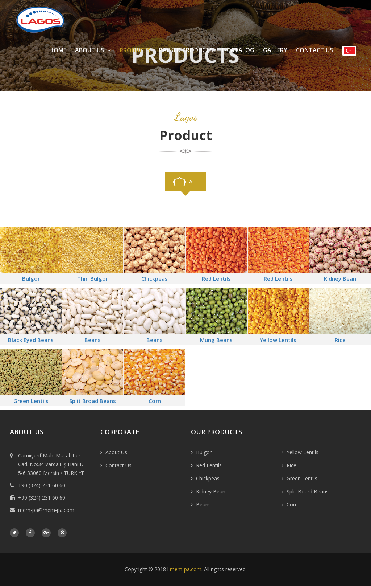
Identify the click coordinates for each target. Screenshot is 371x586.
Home (57, 50)
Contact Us (314, 50)
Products (135, 50)
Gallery (275, 50)
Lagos (186, 116)
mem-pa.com (185, 569)
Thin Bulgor (92, 278)
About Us (93, 50)
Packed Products (186, 50)
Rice (340, 339)
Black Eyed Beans (31, 339)
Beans (92, 339)
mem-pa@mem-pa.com (46, 509)
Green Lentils (31, 400)
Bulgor (31, 278)
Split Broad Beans (92, 400)
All (193, 181)
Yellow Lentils (278, 339)
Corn (155, 400)
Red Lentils (216, 278)
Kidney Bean (340, 278)
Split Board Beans (308, 491)
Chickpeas (154, 278)
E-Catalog (238, 50)
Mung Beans (216, 339)
